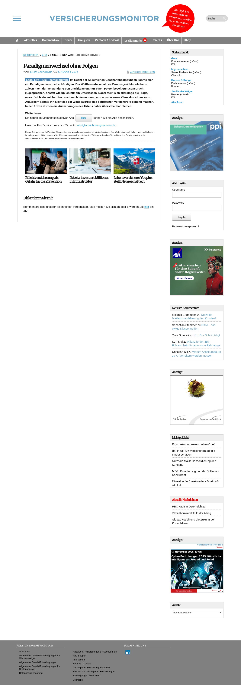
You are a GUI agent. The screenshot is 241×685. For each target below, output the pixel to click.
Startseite (17, 40)
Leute (68, 40)
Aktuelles (30, 40)
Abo (44, 55)
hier (146, 206)
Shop (187, 40)
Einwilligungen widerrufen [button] (86, 675)
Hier (83, 118)
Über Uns (173, 40)
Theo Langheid (41, 71)
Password (178, 202)
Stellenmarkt (135, 40)
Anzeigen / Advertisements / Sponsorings (95, 651)
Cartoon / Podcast (107, 40)
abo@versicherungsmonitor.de (96, 125)
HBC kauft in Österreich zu (189, 506)
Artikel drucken (142, 72)
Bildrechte (78, 679)
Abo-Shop (24, 651)
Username (178, 189)
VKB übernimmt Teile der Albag (191, 513)
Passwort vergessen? (185, 226)
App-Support (79, 655)
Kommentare (50, 40)
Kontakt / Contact (82, 663)
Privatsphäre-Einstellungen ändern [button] (91, 667)
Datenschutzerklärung (31, 673)
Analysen (83, 40)
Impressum (79, 659)
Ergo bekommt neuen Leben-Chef (193, 444)
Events (157, 40)
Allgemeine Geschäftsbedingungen (37, 662)
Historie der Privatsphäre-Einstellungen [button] (93, 671)
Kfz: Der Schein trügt (207, 335)
